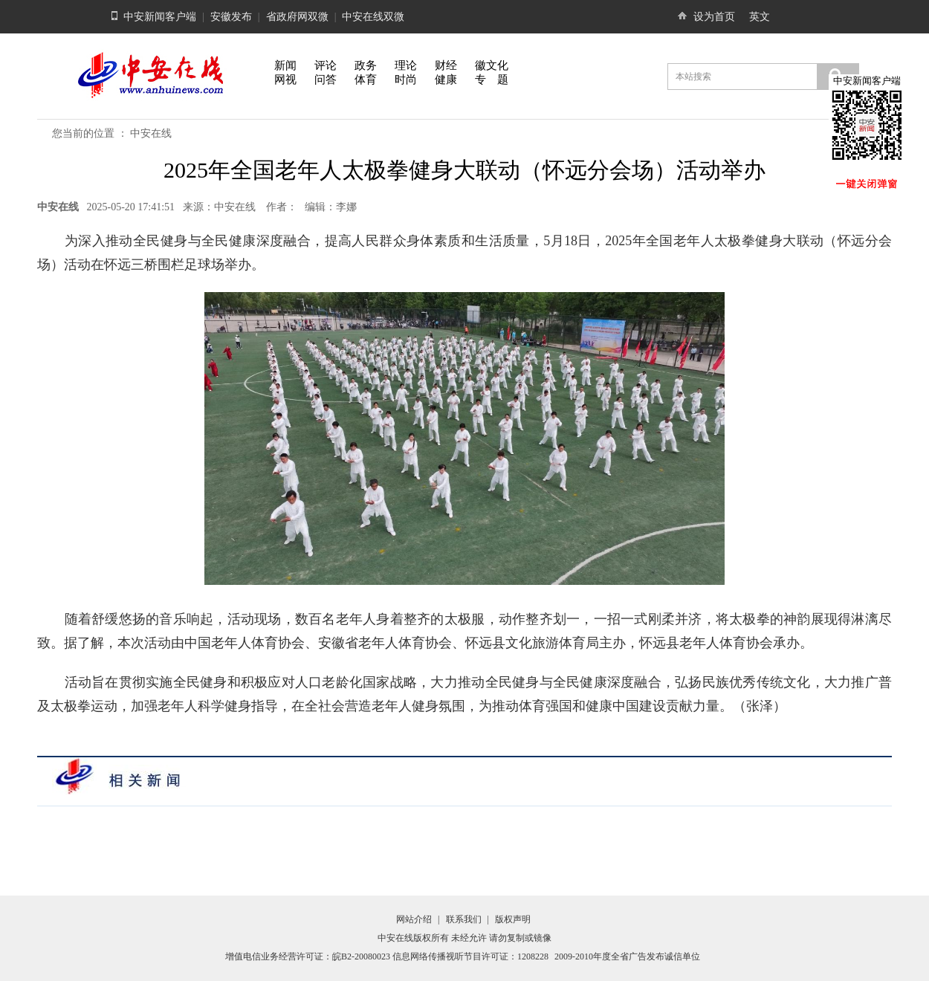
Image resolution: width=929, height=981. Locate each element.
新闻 (285, 65)
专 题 (491, 79)
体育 (366, 79)
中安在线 (151, 133)
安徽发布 (231, 16)
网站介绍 (414, 919)
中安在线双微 (373, 16)
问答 (325, 79)
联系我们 (464, 919)
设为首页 (714, 16)
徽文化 (491, 65)
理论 (406, 65)
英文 (759, 16)
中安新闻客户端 (159, 16)
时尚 (406, 79)
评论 (325, 65)
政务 (366, 65)
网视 (285, 79)
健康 (446, 79)
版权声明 (513, 919)
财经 (446, 65)
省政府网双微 (297, 16)
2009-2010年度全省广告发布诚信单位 (627, 956)
